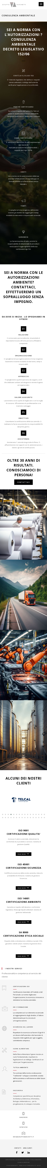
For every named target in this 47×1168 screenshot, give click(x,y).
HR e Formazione (20, 1014)
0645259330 (23, 1117)
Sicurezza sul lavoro (23, 1028)
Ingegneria (18, 1099)
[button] (5, 814)
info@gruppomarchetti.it (23, 1137)
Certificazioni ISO (21, 986)
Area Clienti (27, 1148)
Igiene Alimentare (21, 1057)
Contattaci (23, 482)
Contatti (17, 1148)
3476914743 (23, 1127)
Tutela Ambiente (20, 1072)
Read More (23, 854)
